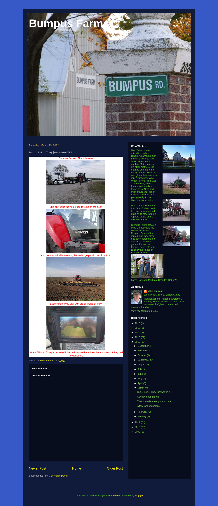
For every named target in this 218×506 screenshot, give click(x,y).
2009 (138, 431)
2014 (138, 332)
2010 (138, 427)
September (144, 360)
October (142, 355)
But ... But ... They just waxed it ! (154, 392)
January (142, 416)
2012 (138, 341)
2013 (138, 337)
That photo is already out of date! (154, 401)
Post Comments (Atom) (55, 475)
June (141, 374)
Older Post (115, 468)
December (143, 346)
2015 (138, 327)
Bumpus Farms (69, 23)
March (141, 387)
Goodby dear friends (148, 396)
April (140, 383)
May (140, 378)
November (143, 350)
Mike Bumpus (155, 291)
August (142, 364)
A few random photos (148, 406)
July (140, 369)
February (143, 411)
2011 (138, 422)
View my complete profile (144, 311)
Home (76, 468)
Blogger (139, 495)
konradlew (114, 495)
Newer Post (37, 468)
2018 (138, 323)
